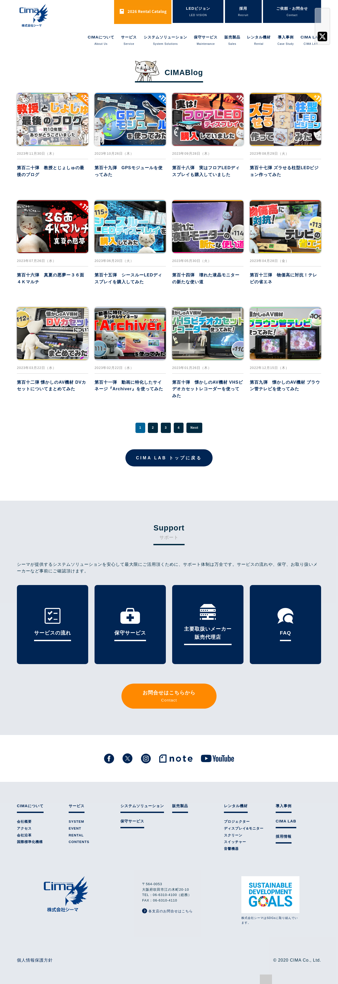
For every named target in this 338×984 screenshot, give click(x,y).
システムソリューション (165, 40)
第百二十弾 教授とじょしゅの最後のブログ (50, 171)
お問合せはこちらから (169, 696)
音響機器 (231, 849)
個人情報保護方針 (35, 960)
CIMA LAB (311, 40)
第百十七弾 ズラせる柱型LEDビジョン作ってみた (284, 171)
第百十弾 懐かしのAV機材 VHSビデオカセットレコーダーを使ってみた (207, 389)
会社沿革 (24, 835)
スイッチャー (235, 842)
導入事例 (286, 40)
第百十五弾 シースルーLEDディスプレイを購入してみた (128, 278)
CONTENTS (79, 842)
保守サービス (206, 40)
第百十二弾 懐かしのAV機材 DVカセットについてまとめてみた (51, 385)
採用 (243, 11)
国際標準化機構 (30, 842)
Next (194, 428)
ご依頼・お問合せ (292, 11)
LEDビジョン (198, 11)
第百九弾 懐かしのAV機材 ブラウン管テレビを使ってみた (285, 385)
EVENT (75, 828)
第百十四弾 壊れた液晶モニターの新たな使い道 (206, 278)
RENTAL (76, 835)
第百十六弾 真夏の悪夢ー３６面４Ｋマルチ (50, 278)
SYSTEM (76, 822)
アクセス (24, 828)
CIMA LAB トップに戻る (169, 458)
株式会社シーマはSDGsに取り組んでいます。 (270, 900)
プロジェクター (237, 822)
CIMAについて (101, 40)
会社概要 (24, 822)
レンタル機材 (259, 40)
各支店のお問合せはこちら (167, 910)
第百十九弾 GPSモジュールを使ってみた (129, 171)
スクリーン (233, 835)
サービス (129, 40)
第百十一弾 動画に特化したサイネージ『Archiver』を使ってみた (129, 385)
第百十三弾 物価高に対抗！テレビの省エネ (283, 278)
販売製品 (232, 40)
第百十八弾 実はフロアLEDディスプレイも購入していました (206, 171)
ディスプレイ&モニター (244, 828)
